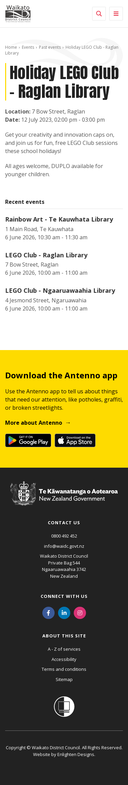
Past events (50, 47)
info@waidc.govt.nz (64, 546)
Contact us (64, 522)
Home (11, 47)
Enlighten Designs (75, 754)
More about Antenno (33, 422)
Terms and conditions (64, 669)
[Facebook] (48, 612)
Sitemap (64, 679)
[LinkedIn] (64, 612)
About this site (64, 636)
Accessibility (64, 659)
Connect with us (64, 596)
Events (28, 47)
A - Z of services (64, 649)
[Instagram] (80, 612)
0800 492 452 (64, 536)
